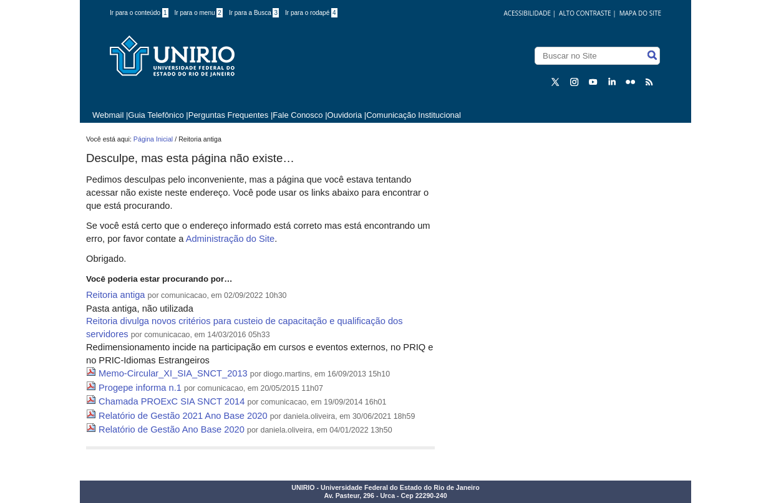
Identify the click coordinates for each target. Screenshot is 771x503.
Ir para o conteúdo (139, 12)
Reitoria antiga (115, 295)
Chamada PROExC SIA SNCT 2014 (172, 401)
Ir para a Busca (254, 12)
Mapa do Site (640, 13)
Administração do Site (230, 239)
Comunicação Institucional (413, 115)
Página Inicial (153, 139)
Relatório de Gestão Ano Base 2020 (172, 429)
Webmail (108, 115)
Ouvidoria (344, 115)
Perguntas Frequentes (228, 115)
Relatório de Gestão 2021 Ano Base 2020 (183, 416)
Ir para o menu (199, 12)
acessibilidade (527, 13)
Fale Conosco (297, 115)
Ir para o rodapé (311, 12)
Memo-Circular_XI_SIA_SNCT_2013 (173, 373)
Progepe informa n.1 (140, 388)
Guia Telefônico (155, 115)
